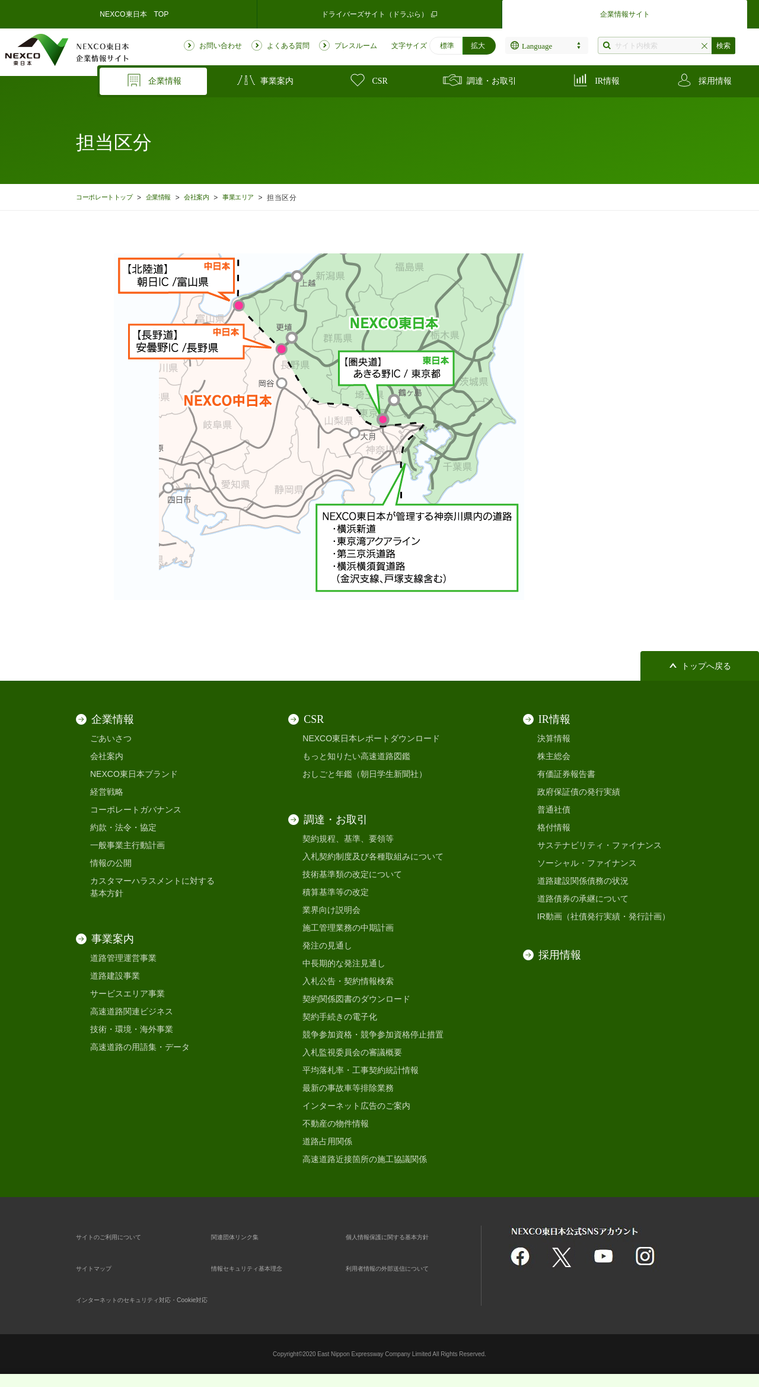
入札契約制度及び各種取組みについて (373, 856)
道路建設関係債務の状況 (583, 880)
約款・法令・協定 (123, 827)
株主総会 (553, 756)
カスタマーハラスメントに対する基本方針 (152, 887)
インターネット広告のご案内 (356, 1105)
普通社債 (553, 809)
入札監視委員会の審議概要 (352, 1052)
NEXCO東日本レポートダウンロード (371, 738)
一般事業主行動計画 (127, 845)
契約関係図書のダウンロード (356, 999)
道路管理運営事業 (123, 958)
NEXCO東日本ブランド (134, 774)
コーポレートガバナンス (135, 809)
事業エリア (260, 197)
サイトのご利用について (121, 1236)
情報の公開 (111, 863)
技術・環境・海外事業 (131, 1029)
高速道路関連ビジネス (131, 1011)
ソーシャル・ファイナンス (587, 863)
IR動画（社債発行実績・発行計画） (603, 916)
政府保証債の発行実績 (578, 791)
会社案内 (213, 197)
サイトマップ (101, 1267)
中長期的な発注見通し (343, 963)
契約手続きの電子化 (339, 1016)
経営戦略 (106, 791)
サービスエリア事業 (127, 993)
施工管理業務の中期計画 (348, 927)
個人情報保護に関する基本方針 (404, 1236)
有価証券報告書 (566, 774)
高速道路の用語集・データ (140, 1047)
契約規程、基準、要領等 (348, 838)
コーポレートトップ (109, 197)
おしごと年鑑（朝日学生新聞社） (364, 774)
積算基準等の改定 (335, 892)
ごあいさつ (111, 738)
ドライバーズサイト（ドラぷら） (379, 14)
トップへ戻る (706, 666)
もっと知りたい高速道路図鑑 (356, 756)
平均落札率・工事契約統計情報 (360, 1070)
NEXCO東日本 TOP (134, 14)
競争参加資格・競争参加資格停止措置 (373, 1034)
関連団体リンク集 (244, 1236)
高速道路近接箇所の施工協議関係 (364, 1159)
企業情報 (171, 197)
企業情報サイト (625, 14)
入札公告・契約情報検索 (348, 981)
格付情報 (553, 827)
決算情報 (553, 738)
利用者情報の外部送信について (404, 1267)
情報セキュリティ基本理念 (261, 1267)
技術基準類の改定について (352, 874)
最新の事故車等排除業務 (348, 1088)
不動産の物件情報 (335, 1123)
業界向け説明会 (331, 910)
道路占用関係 (327, 1141)
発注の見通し (327, 945)
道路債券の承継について (583, 898)
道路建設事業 (115, 975)
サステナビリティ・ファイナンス (599, 845)
